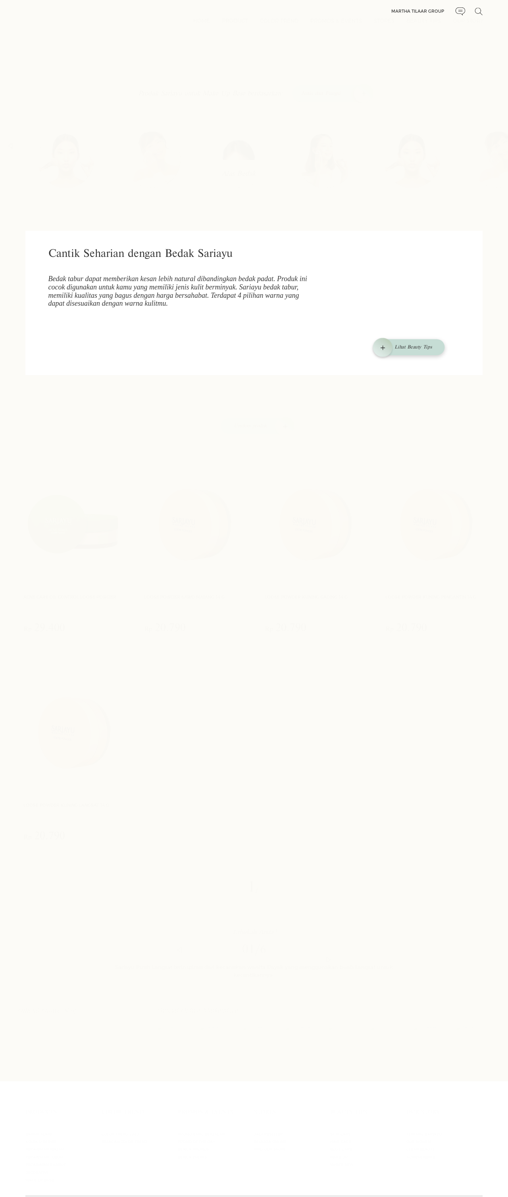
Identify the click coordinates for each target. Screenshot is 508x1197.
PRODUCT (235, 25)
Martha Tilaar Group (417, 11)
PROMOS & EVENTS (336, 25)
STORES (384, 25)
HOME (201, 25)
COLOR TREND (279, 25)
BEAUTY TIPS (423, 25)
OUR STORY (468, 25)
